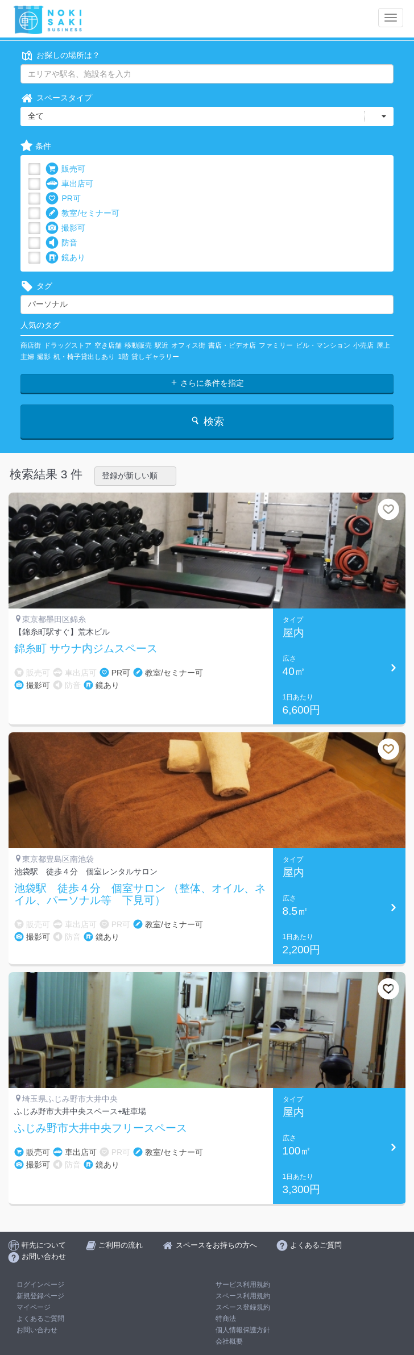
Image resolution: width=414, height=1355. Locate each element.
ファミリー (276, 345)
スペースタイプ (56, 98)
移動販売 (138, 345)
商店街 (30, 345)
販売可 (65, 169)
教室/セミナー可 (82, 213)
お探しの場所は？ (60, 55)
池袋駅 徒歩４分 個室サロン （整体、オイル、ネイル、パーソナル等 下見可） (140, 894)
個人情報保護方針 (243, 1330)
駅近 (161, 345)
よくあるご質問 (40, 1319)
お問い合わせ (36, 1330)
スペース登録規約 (243, 1307)
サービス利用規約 (243, 1285)
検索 (206, 421)
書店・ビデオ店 (232, 345)
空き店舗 (108, 345)
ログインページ (40, 1285)
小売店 (363, 345)
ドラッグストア (68, 345)
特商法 (226, 1319)
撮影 (44, 357)
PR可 (62, 199)
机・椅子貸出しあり (84, 357)
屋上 (383, 345)
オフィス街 (188, 345)
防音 (61, 243)
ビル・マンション (323, 345)
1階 (123, 357)
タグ (36, 286)
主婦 (27, 357)
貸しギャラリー (155, 357)
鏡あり (65, 258)
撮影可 (65, 228)
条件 (35, 146)
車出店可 (69, 184)
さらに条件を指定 (207, 382)
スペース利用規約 (243, 1296)
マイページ (33, 1307)
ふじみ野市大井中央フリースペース (100, 1128)
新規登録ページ (40, 1296)
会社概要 (229, 1341)
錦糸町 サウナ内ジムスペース (86, 648)
